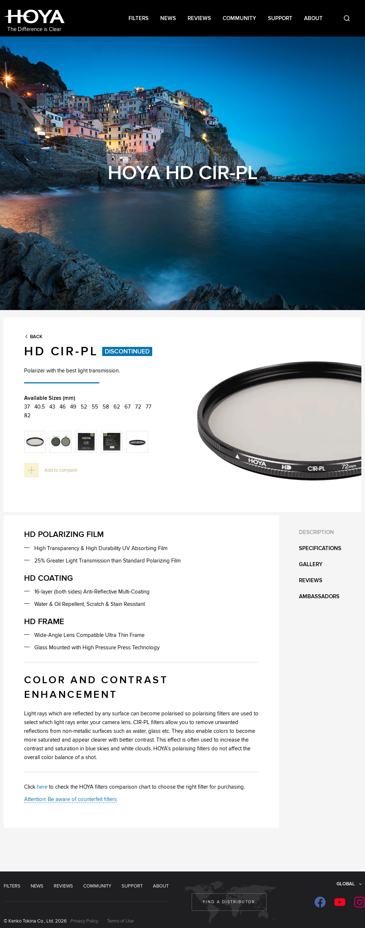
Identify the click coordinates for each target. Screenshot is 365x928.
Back (36, 337)
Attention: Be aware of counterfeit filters (70, 799)
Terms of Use (120, 921)
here (42, 787)
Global (346, 884)
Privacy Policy (84, 921)
